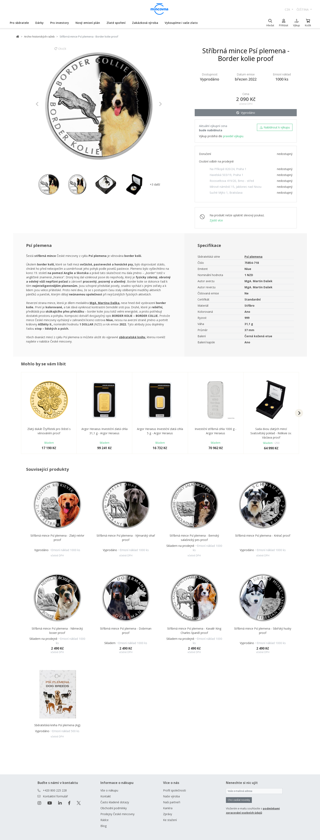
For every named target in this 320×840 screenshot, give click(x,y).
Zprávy (167, 814)
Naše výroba (171, 796)
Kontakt (105, 796)
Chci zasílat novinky (239, 800)
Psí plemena (253, 257)
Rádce (104, 820)
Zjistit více (216, 220)
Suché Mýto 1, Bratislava (226, 193)
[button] (45, 104)
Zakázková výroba (145, 23)
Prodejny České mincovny (117, 814)
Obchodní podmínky (113, 808)
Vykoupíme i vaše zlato (181, 23)
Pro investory (59, 23)
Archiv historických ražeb (39, 36)
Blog (103, 826)
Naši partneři (171, 802)
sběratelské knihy (132, 337)
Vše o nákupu (109, 790)
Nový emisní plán (88, 23)
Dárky (39, 23)
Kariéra (167, 808)
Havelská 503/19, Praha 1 (226, 175)
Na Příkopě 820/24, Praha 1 (228, 169)
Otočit (60, 50)
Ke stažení (170, 820)
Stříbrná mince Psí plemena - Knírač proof (262, 535)
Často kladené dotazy (114, 802)
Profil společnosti (174, 790)
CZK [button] (288, 9)
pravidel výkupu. (233, 136)
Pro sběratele (19, 23)
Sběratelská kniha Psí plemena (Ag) (57, 725)
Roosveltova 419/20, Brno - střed (232, 181)
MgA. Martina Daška (104, 303)
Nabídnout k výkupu (275, 127)
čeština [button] (303, 9)
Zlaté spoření (116, 23)
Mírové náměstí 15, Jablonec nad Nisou (235, 187)
